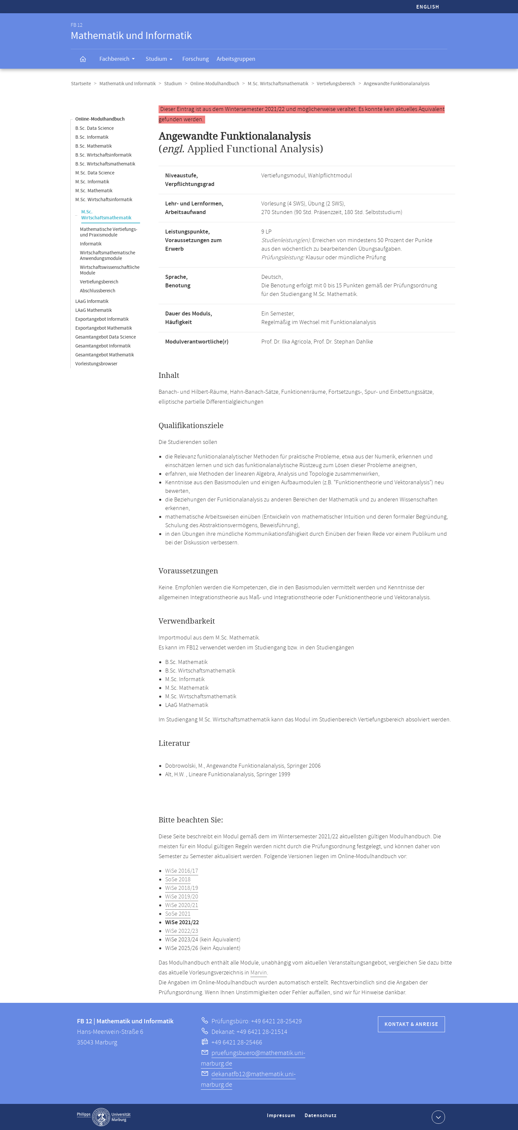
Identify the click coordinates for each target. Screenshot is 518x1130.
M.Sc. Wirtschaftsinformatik (103, 199)
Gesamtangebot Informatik (102, 346)
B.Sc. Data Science (94, 128)
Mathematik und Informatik (126, 84)
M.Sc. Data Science (94, 172)
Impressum (282, 1117)
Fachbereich (119, 59)
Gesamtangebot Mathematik (104, 354)
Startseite (81, 84)
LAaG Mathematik (93, 310)
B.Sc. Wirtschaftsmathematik (105, 164)
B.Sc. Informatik (91, 137)
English (427, 7)
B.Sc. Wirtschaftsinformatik (103, 155)
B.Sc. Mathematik (93, 146)
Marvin (258, 972)
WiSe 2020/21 (181, 905)
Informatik (90, 243)
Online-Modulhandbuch (212, 84)
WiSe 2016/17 (181, 871)
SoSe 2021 (178, 914)
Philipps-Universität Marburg (103, 1117)
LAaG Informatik (91, 301)
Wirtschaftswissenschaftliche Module (109, 270)
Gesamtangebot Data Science (105, 337)
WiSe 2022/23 (181, 931)
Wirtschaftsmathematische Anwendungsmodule (107, 255)
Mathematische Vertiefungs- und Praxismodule (108, 232)
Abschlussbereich (97, 290)
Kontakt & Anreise (411, 1024)
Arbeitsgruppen (236, 59)
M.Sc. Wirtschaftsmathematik (275, 84)
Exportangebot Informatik (102, 319)
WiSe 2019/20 (181, 896)
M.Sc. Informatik (92, 181)
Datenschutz (322, 1117)
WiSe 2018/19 (181, 888)
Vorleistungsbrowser (96, 363)
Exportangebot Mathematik (103, 328)
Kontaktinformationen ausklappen (437, 1116)
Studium (161, 60)
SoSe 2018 (178, 879)
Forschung (195, 59)
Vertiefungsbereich (332, 84)
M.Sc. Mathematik (93, 190)
